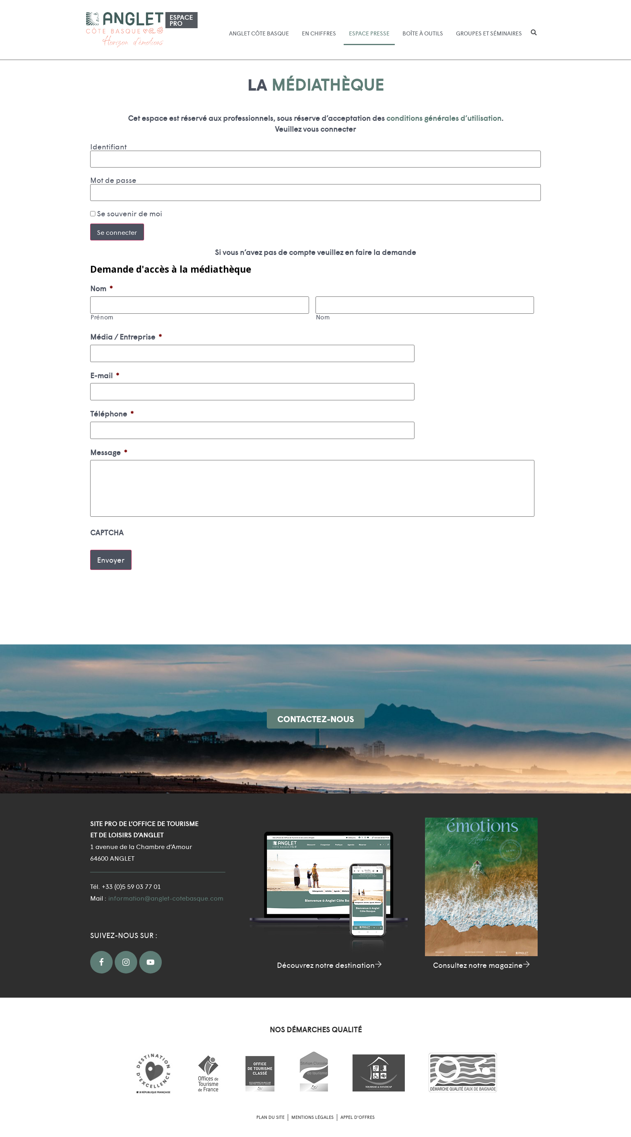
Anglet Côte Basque (259, 33)
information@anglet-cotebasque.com (165, 893)
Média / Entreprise (126, 335)
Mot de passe (113, 180)
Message (108, 445)
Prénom (102, 316)
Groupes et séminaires (489, 33)
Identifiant (108, 146)
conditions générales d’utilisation (443, 118)
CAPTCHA (107, 533)
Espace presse (369, 33)
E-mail (104, 371)
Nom (101, 288)
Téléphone (112, 408)
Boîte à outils (422, 33)
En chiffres (319, 33)
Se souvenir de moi (126, 213)
